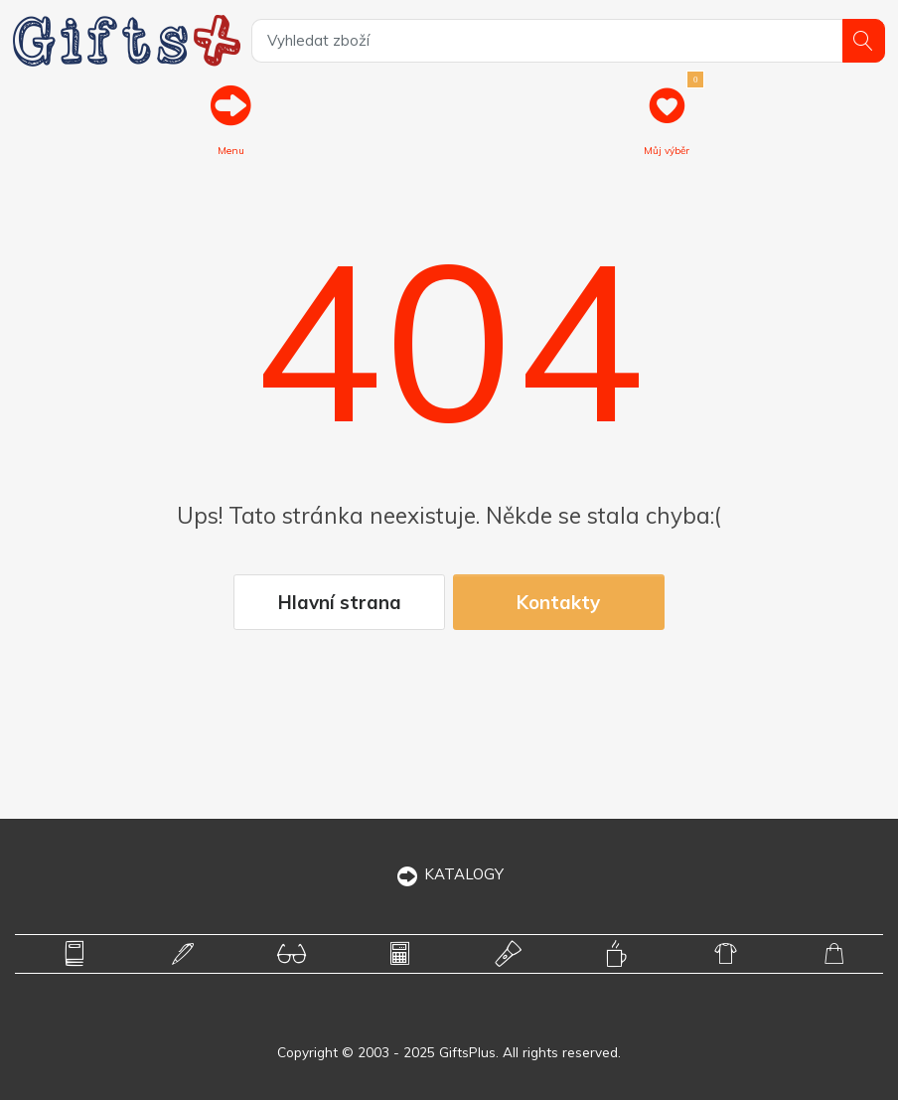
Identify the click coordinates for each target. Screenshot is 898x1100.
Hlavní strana (339, 602)
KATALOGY (449, 873)
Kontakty (558, 602)
